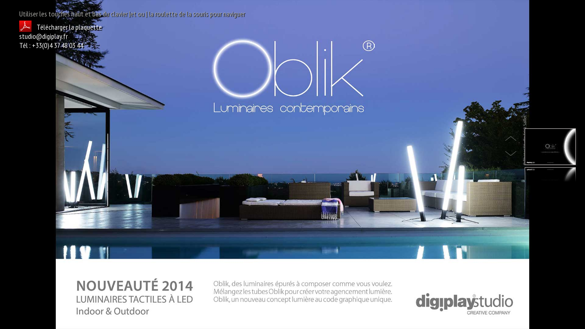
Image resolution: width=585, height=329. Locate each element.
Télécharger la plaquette (60, 27)
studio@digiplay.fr (43, 36)
